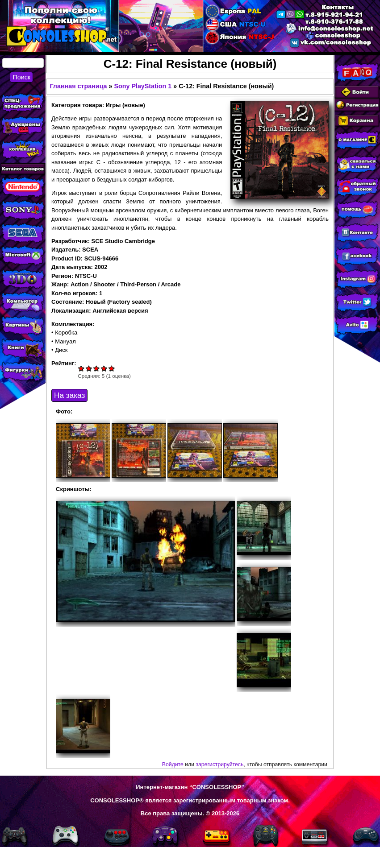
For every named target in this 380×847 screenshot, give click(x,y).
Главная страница (78, 86)
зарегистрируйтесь (219, 764)
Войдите (173, 764)
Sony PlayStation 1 (142, 86)
